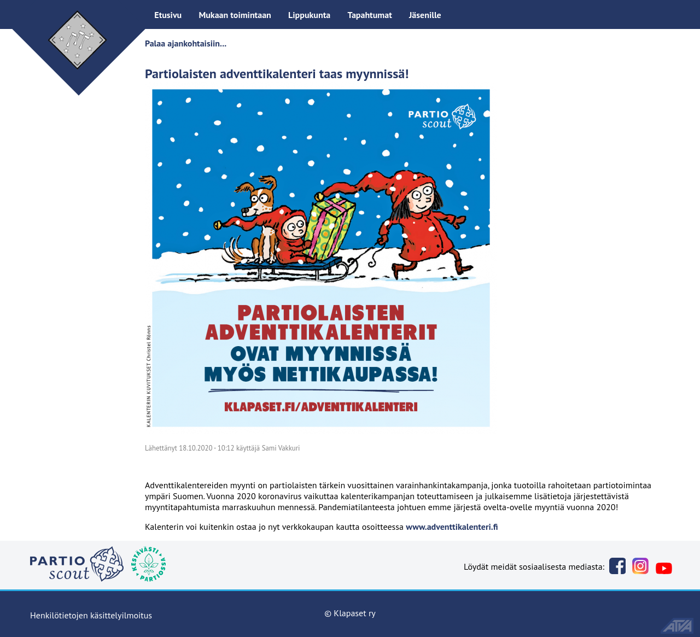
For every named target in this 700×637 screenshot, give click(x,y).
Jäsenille (425, 14)
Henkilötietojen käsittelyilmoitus (91, 615)
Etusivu (168, 14)
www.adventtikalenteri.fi (452, 526)
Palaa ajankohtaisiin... (185, 43)
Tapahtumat (369, 14)
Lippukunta (309, 14)
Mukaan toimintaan (235, 14)
